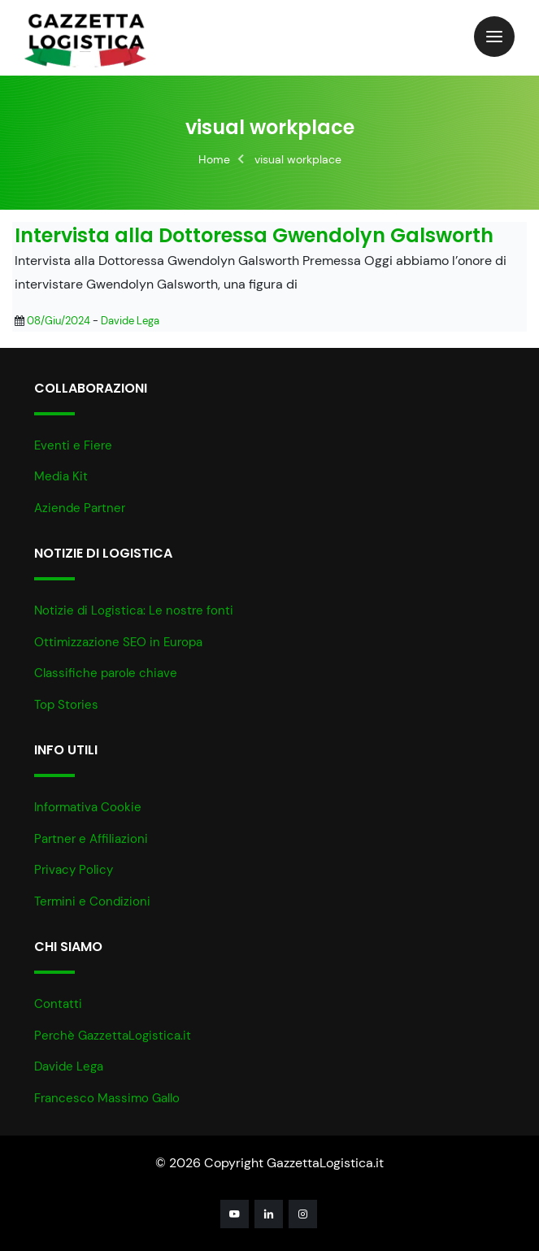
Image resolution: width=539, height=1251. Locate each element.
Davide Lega (130, 321)
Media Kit (61, 476)
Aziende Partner (79, 508)
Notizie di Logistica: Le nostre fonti (133, 610)
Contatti (58, 1004)
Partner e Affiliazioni (91, 839)
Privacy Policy (73, 870)
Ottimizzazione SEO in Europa (118, 642)
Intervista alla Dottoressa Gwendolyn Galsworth (254, 236)
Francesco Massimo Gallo (107, 1098)
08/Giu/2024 (58, 321)
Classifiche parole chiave (105, 673)
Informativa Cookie (87, 807)
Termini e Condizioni (92, 901)
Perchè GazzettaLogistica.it (112, 1035)
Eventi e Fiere (73, 445)
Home (214, 159)
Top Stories (66, 705)
